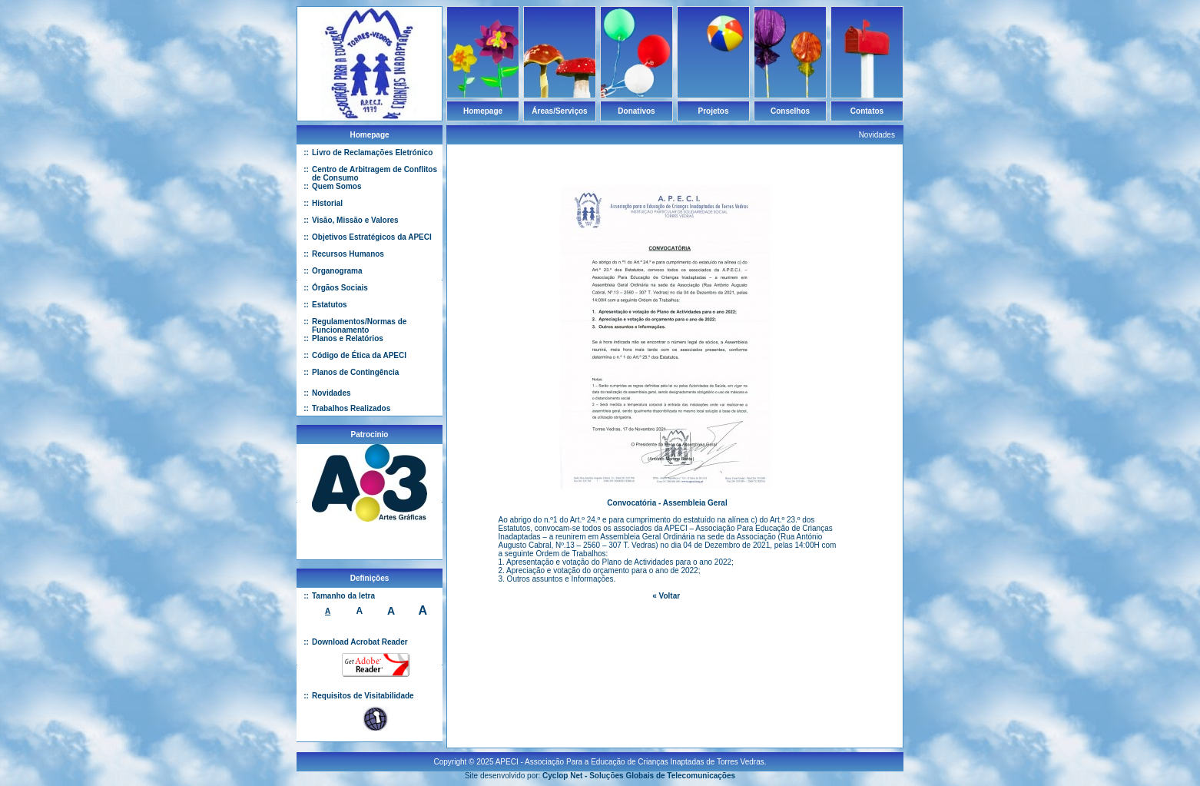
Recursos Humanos (348, 254)
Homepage (482, 111)
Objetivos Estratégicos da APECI (372, 237)
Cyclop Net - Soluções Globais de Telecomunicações (638, 769)
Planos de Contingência (355, 372)
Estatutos (329, 304)
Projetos (713, 111)
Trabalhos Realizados (351, 408)
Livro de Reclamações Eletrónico (372, 152)
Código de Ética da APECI (359, 355)
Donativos (636, 111)
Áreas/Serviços (559, 111)
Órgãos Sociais (340, 288)
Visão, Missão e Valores (355, 220)
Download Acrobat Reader (360, 642)
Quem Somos (336, 186)
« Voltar (666, 596)
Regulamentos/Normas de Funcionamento (359, 325)
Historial (327, 203)
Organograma (337, 271)
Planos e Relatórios (347, 338)
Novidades (331, 393)
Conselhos (790, 111)
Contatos (866, 111)
